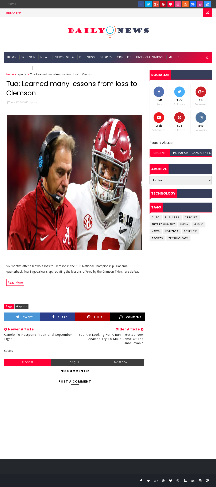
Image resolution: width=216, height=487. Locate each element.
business (172, 217)
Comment (130, 317)
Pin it (95, 317)
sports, (34, 102)
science (28, 57)
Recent (160, 153)
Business (87, 57)
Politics (172, 231)
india (184, 224)
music (199, 224)
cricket (191, 217)
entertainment (163, 224)
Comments (201, 153)
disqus (74, 362)
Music (173, 57)
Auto (156, 217)
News (45, 57)
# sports (21, 306)
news (156, 231)
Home (12, 4)
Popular (180, 153)
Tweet (24, 317)
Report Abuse (161, 142)
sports (22, 74)
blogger (27, 362)
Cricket (124, 57)
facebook (120, 362)
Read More (15, 282)
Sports (106, 57)
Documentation (48, 67)
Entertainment (149, 57)
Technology (18, 67)
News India (64, 57)
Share (59, 317)
